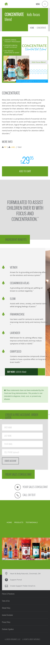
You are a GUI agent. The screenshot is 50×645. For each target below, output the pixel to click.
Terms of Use (6, 600)
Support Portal (16, 579)
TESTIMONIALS (32, 522)
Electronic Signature (8, 629)
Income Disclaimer (7, 615)
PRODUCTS (18, 522)
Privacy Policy (6, 622)
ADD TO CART (25, 170)
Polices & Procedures (8, 593)
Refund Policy (6, 608)
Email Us (31, 586)
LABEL (13, 146)
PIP (6, 146)
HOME (32, 27)
